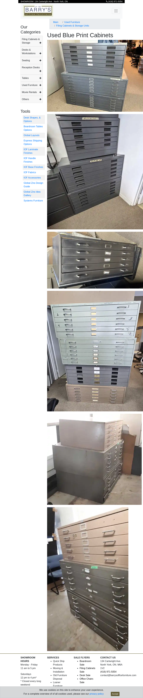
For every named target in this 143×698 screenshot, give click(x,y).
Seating (26, 60)
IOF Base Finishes (33, 167)
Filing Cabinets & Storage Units (72, 25)
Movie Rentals (29, 92)
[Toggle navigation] (116, 11)
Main (55, 22)
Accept (115, 694)
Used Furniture (30, 85)
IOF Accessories (32, 177)
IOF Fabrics (30, 172)
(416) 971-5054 (114, 1)
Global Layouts (31, 135)
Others (25, 99)
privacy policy (97, 694)
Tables (25, 78)
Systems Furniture (33, 200)
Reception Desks (31, 67)
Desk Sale (85, 675)
